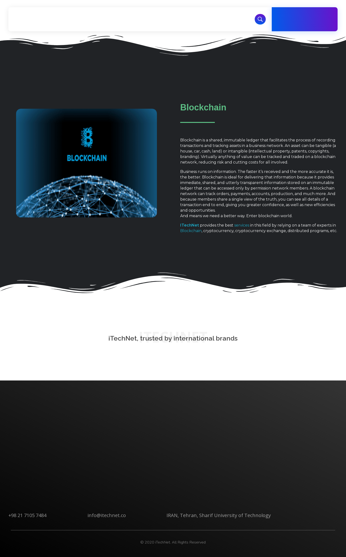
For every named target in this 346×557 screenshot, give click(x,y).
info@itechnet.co (106, 515)
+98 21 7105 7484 (27, 515)
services (241, 225)
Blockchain (191, 230)
